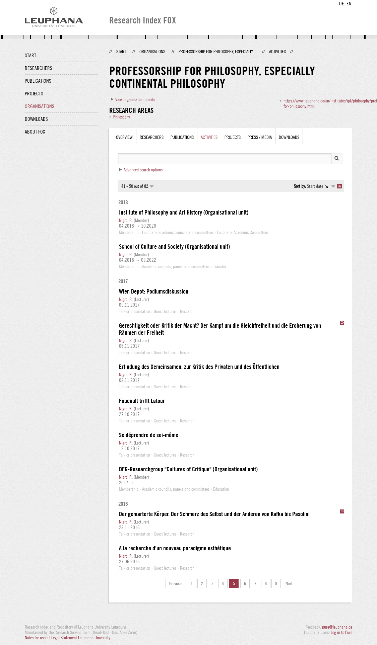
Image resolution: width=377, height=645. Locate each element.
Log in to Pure (341, 632)
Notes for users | (38, 637)
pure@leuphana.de (337, 627)
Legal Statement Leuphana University (80, 637)
